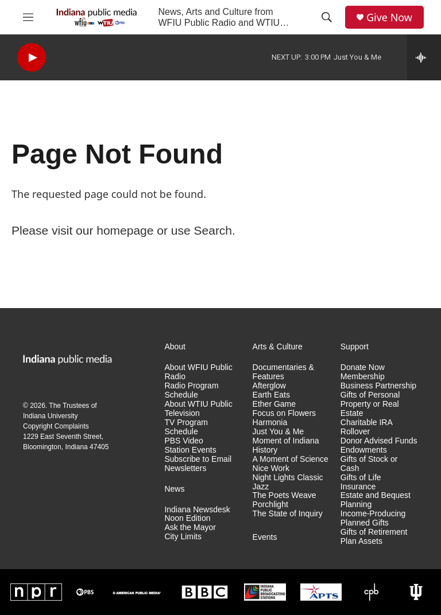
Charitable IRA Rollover (366, 427)
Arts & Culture (278, 346)
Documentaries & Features (283, 372)
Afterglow (269, 386)
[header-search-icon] (327, 17)
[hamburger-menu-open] (28, 17)
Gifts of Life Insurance (361, 482)
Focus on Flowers (284, 413)
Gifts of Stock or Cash (369, 464)
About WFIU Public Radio (198, 372)
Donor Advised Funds (379, 441)
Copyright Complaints (56, 426)
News (174, 489)
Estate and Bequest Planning (376, 500)
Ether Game (274, 404)
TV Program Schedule (185, 427)
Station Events (190, 450)
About (174, 346)
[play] (31, 57)
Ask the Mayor (189, 527)
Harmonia (270, 422)
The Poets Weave (284, 495)
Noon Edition (187, 518)
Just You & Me (278, 431)
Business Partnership (378, 386)
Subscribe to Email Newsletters (197, 464)
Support (355, 346)
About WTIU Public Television (198, 409)
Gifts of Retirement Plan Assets (374, 537)
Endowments (364, 450)
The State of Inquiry (288, 513)
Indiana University (50, 416)
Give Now (389, 17)
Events (265, 537)
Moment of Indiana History (286, 445)
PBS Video (183, 441)
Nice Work (271, 468)
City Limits (183, 536)
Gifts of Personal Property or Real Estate (370, 404)
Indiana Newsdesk (197, 509)
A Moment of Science (290, 459)
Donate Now (363, 367)
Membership (363, 376)
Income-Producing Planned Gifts (373, 518)
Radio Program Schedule (191, 390)
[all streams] (424, 57)
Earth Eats (271, 395)
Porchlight (270, 504)
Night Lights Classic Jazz (288, 482)
